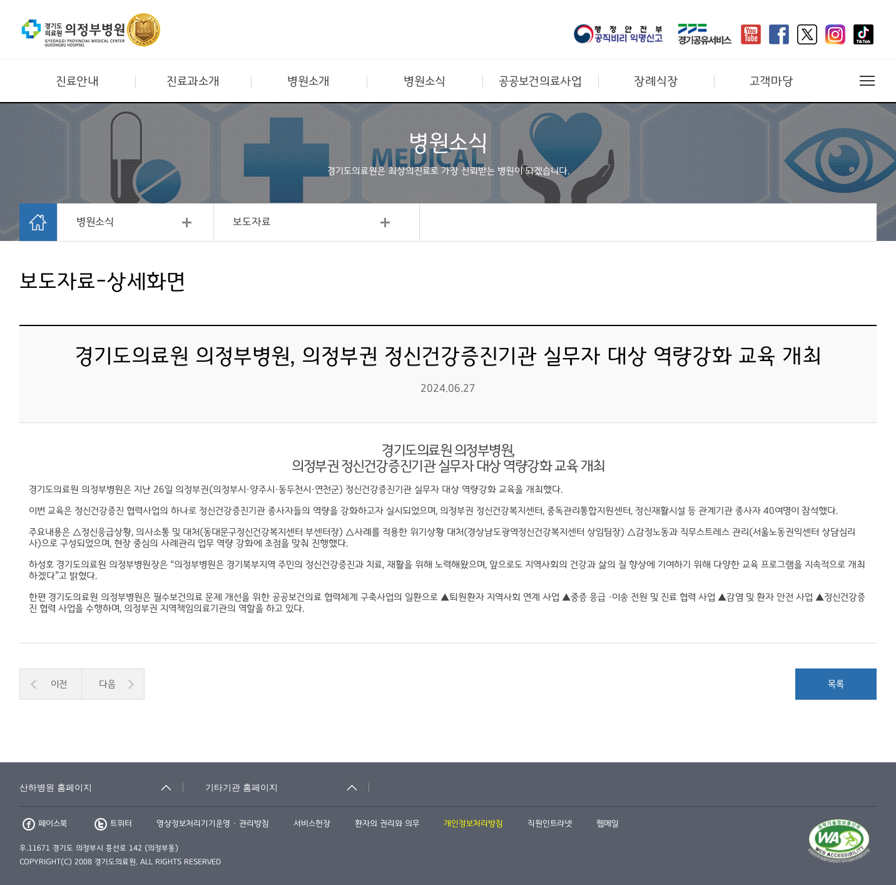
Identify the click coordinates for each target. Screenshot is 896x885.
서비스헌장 (311, 823)
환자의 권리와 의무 (387, 823)
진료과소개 (193, 81)
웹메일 (607, 823)
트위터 (113, 823)
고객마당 (771, 81)
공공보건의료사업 (540, 81)
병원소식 (424, 81)
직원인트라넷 (549, 823)
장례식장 (656, 81)
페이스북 (45, 823)
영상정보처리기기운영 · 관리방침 (212, 823)
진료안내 (77, 81)
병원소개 (308, 81)
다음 (107, 684)
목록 (836, 684)
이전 (59, 684)
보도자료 (252, 222)
